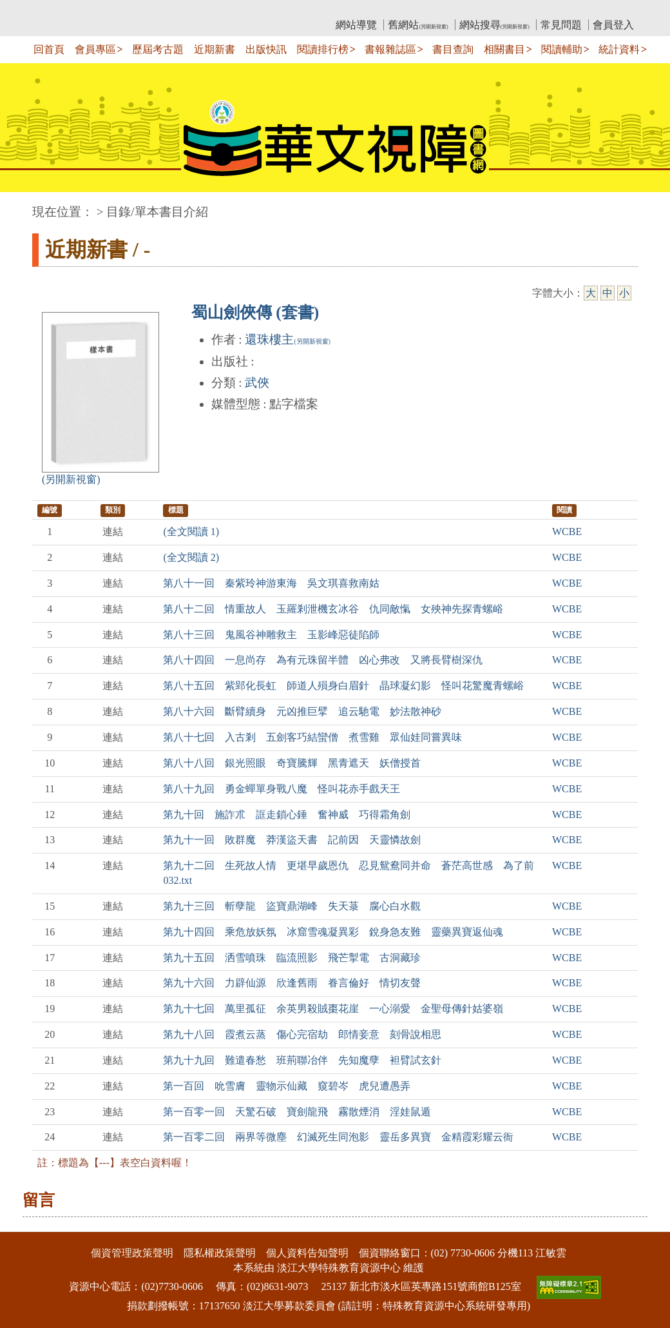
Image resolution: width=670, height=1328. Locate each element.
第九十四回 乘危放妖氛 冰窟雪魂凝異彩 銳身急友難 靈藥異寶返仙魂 (333, 931)
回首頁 (49, 49)
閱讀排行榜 (323, 49)
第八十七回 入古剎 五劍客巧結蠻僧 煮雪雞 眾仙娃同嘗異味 (312, 737)
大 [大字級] (591, 293)
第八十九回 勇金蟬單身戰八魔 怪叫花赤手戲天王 (281, 788)
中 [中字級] (607, 293)
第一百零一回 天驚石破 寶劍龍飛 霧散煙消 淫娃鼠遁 (297, 1111)
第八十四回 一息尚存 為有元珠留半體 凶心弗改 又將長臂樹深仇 (323, 659)
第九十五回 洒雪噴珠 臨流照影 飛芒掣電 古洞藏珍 (292, 957)
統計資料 (619, 49)
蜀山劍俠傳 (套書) (255, 312)
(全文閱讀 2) (191, 557)
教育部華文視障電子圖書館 (146, 10)
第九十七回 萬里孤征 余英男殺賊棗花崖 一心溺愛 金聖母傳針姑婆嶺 (333, 1008)
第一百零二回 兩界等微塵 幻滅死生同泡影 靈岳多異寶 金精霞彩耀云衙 (338, 1136)
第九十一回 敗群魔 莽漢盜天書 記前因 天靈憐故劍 (292, 839)
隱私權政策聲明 (220, 1252)
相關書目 (504, 49)
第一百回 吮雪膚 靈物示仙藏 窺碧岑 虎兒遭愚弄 (286, 1085)
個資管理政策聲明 (132, 1252)
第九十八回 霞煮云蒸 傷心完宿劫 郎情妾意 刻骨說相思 (302, 1034)
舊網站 (418, 24)
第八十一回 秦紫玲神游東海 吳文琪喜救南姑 (271, 583)
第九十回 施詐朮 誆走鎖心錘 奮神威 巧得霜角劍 (286, 814)
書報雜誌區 (390, 49)
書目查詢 (453, 49)
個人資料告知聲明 (307, 1252)
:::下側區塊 (25, 1223)
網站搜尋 (494, 24)
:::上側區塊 (57, 10)
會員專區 (95, 49)
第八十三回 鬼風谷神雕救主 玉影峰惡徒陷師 (271, 634)
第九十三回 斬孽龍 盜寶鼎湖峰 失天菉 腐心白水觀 (292, 906)
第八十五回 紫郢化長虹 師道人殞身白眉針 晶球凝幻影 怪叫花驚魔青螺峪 (343, 685)
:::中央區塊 (25, 205)
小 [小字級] (624, 293)
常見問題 (561, 24)
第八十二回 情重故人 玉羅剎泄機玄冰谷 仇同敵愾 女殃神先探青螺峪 (333, 608)
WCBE (567, 531)
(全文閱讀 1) (191, 531)
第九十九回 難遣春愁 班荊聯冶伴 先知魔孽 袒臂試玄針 (302, 1060)
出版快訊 (266, 49)
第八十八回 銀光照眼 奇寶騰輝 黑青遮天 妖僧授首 (292, 762)
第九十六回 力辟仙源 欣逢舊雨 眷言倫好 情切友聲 (292, 982)
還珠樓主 (287, 339)
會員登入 (613, 24)
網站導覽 (356, 24)
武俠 (257, 382)
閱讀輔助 (561, 49)
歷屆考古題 (158, 49)
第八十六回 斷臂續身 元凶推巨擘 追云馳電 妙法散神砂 (302, 711)
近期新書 (214, 49)
